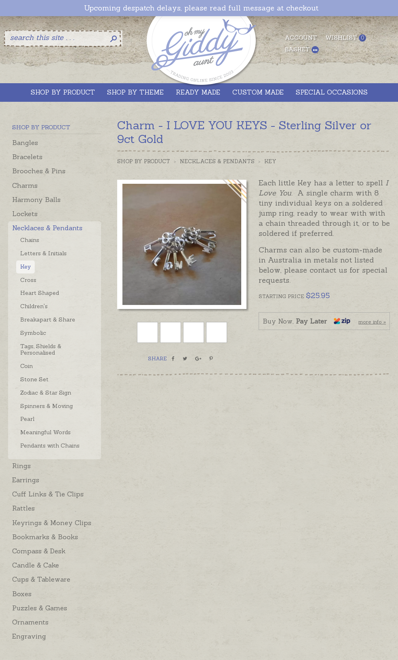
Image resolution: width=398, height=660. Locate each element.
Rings (21, 466)
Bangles (25, 143)
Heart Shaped (39, 292)
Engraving (29, 636)
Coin (26, 366)
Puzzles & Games (39, 608)
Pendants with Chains (50, 445)
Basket (302, 49)
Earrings (25, 480)
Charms (25, 185)
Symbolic (33, 332)
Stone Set (34, 379)
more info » (372, 322)
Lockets (25, 214)
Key (25, 266)
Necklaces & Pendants (47, 228)
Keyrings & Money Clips (51, 523)
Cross (28, 280)
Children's (34, 306)
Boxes (22, 594)
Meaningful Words (45, 432)
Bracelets (27, 157)
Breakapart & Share (47, 319)
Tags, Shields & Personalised (40, 350)
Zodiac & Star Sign (45, 392)
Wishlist (345, 38)
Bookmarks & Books (45, 537)
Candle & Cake (35, 565)
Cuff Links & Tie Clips (48, 494)
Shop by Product (143, 161)
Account (301, 37)
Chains (29, 240)
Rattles (23, 508)
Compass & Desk (38, 551)
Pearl (27, 418)
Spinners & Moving (46, 406)
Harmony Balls (36, 199)
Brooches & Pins (38, 171)
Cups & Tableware (41, 579)
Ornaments (30, 622)
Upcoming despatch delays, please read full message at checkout (201, 8)
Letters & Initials (43, 253)
